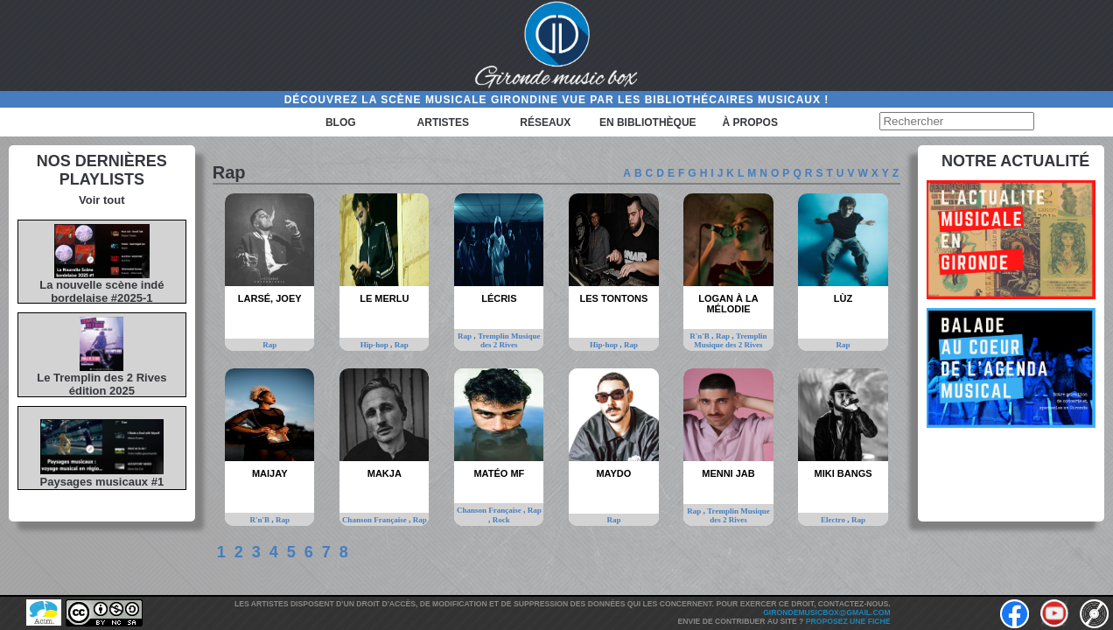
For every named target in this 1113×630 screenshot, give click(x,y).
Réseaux (545, 122)
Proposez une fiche (848, 621)
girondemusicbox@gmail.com (826, 612)
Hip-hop (375, 344)
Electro (834, 519)
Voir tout (101, 199)
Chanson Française (375, 519)
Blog (341, 122)
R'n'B (700, 336)
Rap (269, 344)
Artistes (443, 122)
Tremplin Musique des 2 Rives (509, 340)
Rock (501, 519)
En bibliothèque (647, 122)
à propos (750, 122)
